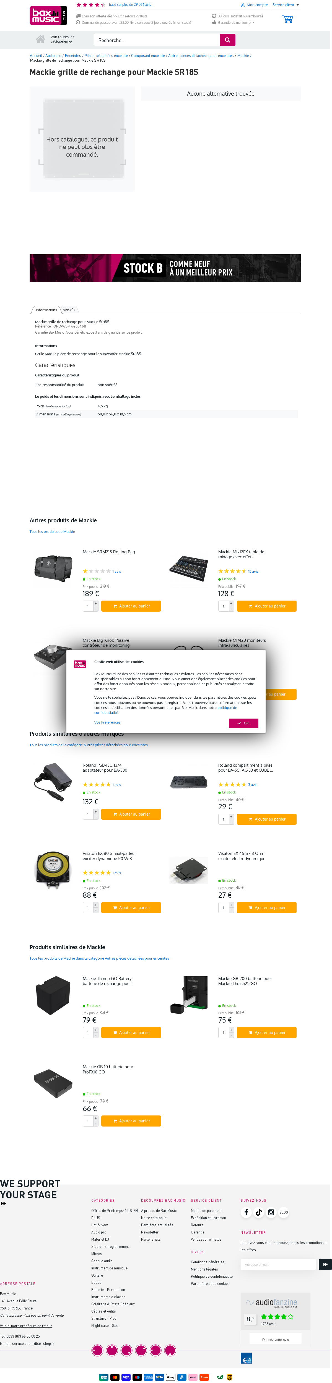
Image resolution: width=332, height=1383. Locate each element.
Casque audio (102, 1260)
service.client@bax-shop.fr (33, 1343)
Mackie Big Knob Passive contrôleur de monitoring (106, 643)
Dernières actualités (157, 1224)
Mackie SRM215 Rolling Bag (109, 551)
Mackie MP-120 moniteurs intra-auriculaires (242, 643)
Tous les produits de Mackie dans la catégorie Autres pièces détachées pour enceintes (99, 958)
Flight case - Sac (104, 1325)
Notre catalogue (154, 1217)
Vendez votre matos (206, 1239)
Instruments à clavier (108, 1296)
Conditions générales (207, 1261)
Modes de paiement (206, 1210)
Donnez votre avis (275, 1340)
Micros (96, 1253)
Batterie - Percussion (108, 1289)
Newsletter (150, 1232)
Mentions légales (204, 1269)
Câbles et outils (103, 1311)
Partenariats (151, 1239)
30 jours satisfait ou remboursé (237, 16)
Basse (96, 1282)
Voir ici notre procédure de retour (26, 1325)
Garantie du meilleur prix (233, 22)
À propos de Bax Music (159, 1210)
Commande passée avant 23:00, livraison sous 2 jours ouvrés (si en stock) (133, 22)
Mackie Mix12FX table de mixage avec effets (241, 554)
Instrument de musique (109, 1268)
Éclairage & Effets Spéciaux (113, 1303)
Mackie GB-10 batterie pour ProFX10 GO (108, 1069)
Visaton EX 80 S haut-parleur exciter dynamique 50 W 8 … (109, 856)
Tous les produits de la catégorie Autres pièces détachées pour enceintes (89, 745)
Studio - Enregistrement (110, 1246)
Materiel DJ (100, 1239)
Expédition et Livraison (208, 1217)
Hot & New (99, 1224)
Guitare (97, 1275)
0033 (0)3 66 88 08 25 (23, 1336)
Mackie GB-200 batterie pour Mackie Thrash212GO (245, 981)
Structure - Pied (103, 1318)
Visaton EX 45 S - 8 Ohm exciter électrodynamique (241, 856)
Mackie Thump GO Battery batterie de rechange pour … (109, 981)
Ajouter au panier (131, 606)
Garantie (197, 1232)
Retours (197, 1224)
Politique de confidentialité (212, 1276)
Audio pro (98, 1232)
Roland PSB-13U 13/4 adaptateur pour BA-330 (105, 768)
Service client (206, 1200)
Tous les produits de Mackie (52, 531)
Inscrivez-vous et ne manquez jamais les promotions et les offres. (284, 1246)
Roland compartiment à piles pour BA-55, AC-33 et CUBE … (245, 768)
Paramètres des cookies (210, 1283)
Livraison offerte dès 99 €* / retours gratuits (111, 16)
